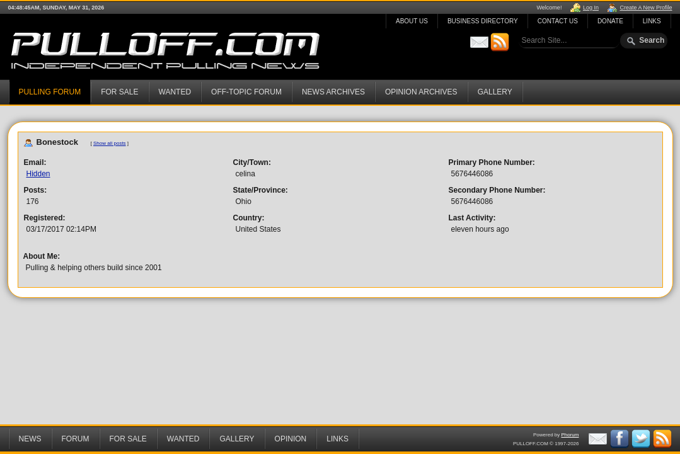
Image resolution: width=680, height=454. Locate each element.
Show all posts (109, 143)
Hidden (38, 173)
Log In (591, 7)
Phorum (570, 435)
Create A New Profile (645, 7)
